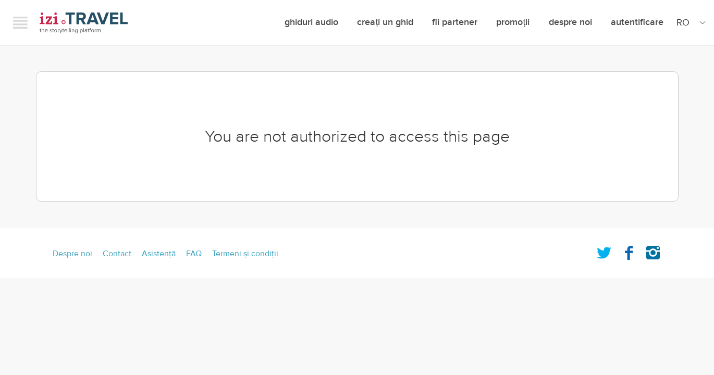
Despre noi (570, 22)
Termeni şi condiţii (245, 253)
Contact (117, 253)
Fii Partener (454, 22)
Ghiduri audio (311, 22)
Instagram (653, 250)
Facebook (628, 250)
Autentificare (637, 22)
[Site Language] (689, 22)
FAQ (194, 253)
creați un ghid (385, 22)
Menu (20, 22)
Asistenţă (159, 253)
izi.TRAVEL (84, 22)
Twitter (604, 250)
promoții (513, 22)
